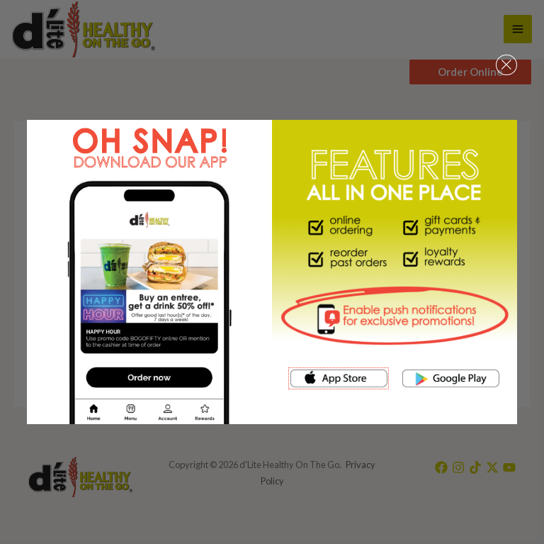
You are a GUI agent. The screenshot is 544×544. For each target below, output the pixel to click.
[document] (272, 272)
